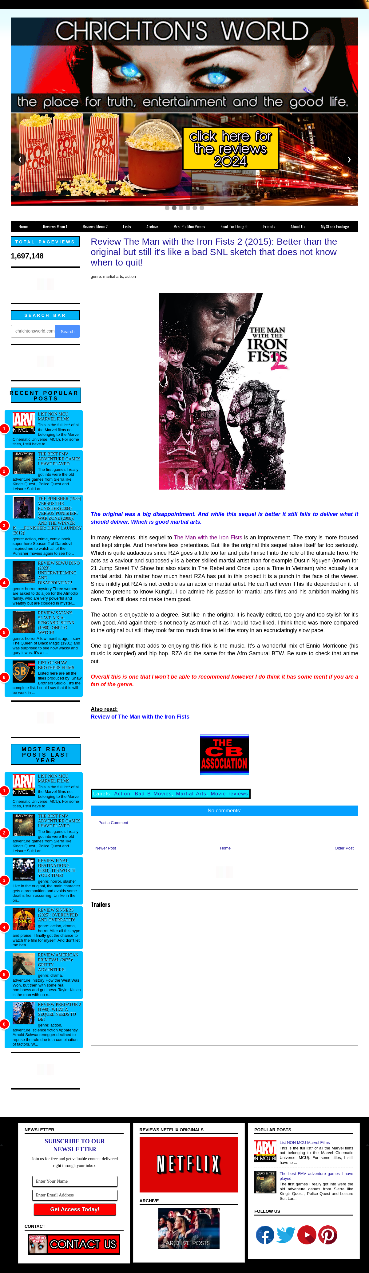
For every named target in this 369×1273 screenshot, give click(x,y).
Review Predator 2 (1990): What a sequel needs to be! (59, 1012)
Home (225, 848)
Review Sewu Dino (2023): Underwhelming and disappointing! (59, 573)
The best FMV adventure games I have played (59, 459)
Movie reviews (229, 793)
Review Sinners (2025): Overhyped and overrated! (58, 915)
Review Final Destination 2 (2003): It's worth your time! (57, 868)
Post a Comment (113, 822)
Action (122, 793)
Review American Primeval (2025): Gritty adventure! (58, 962)
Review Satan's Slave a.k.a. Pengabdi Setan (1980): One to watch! (56, 623)
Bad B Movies (153, 793)
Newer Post (105, 848)
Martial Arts (191, 793)
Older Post (344, 848)
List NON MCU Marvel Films (53, 416)
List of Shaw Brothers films (56, 665)
